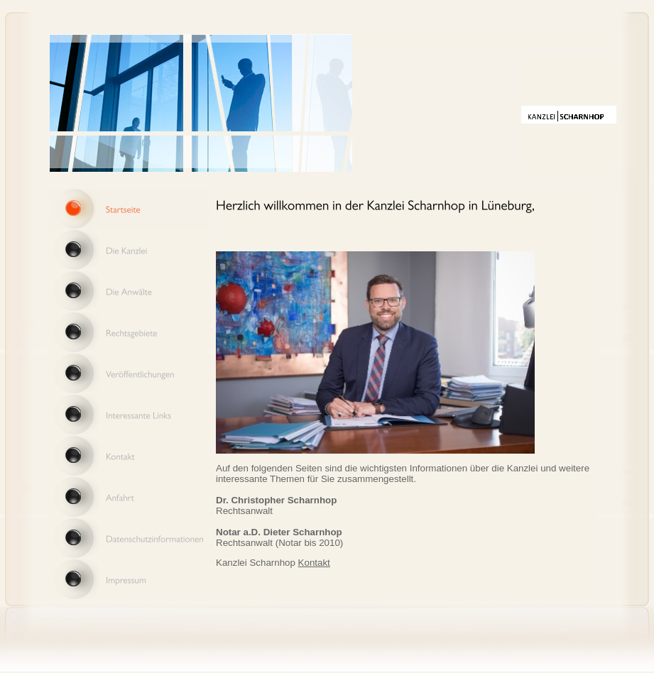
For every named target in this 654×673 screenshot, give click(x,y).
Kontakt (314, 562)
